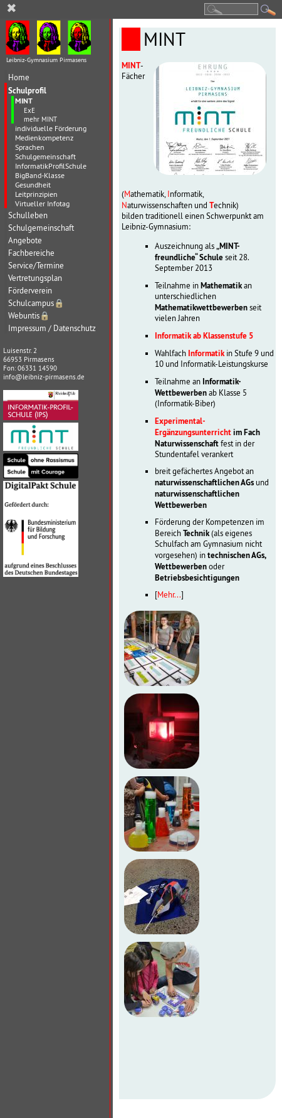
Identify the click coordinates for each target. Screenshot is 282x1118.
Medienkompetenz (44, 137)
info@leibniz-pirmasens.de (44, 376)
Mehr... (169, 594)
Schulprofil (27, 90)
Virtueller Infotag (42, 203)
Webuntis (29, 315)
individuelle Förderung (50, 128)
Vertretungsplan (35, 278)
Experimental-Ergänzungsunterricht (193, 426)
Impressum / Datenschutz (52, 328)
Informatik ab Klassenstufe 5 (204, 335)
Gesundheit (33, 184)
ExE (29, 110)
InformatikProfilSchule (50, 166)
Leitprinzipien (36, 194)
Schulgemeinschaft (45, 156)
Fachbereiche (31, 253)
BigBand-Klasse (40, 175)
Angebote (25, 240)
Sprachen (29, 147)
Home (18, 77)
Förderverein (30, 290)
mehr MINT (40, 119)
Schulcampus (36, 303)
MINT (24, 101)
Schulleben (28, 215)
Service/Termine (36, 265)
